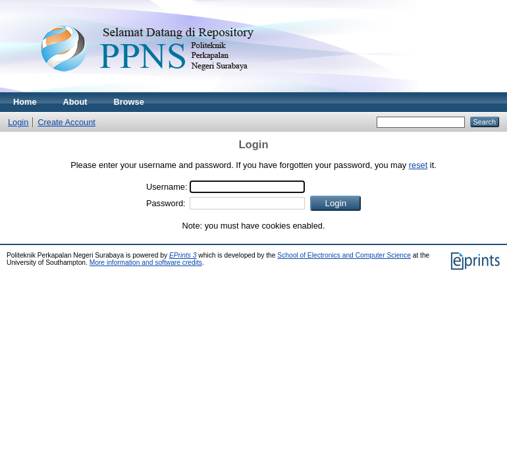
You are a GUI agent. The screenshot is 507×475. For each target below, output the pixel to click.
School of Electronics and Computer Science (344, 255)
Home (25, 102)
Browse (129, 102)
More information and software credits (146, 262)
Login (18, 122)
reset (418, 165)
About (75, 102)
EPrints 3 (183, 255)
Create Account (66, 122)
